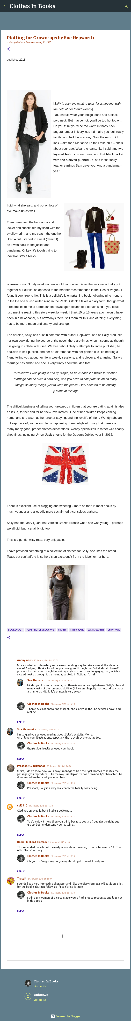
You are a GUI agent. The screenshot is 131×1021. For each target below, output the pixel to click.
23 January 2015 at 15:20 (62, 743)
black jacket (15, 630)
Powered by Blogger (65, 1016)
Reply (21, 722)
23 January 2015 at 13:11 (49, 729)
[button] (9, 49)
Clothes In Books (32, 6)
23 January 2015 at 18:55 (62, 856)
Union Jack (114, 630)
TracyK (21, 878)
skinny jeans (77, 630)
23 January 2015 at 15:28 (40, 805)
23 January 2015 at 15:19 (62, 704)
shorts (62, 630)
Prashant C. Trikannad (31, 765)
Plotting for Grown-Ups (40, 630)
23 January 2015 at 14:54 (59, 766)
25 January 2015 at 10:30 (62, 892)
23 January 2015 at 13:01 (46, 660)
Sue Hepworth (96, 630)
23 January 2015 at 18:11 (60, 842)
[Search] (126, 6)
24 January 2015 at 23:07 (40, 878)
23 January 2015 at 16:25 (62, 816)
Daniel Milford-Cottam (32, 842)
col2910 (22, 805)
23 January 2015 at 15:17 (60, 680)
